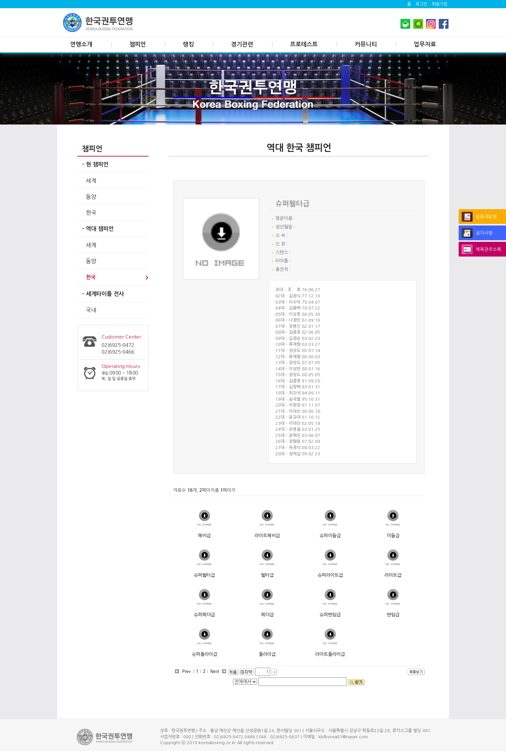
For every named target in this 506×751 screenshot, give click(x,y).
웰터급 (267, 575)
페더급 (267, 614)
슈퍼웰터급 (204, 575)
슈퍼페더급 (204, 614)
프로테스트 (304, 44)
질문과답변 (486, 216)
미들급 (393, 535)
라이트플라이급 (330, 654)
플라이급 (267, 654)
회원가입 (440, 4)
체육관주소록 (488, 249)
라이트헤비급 (267, 535)
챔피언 (137, 44)
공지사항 (484, 233)
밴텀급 (393, 614)
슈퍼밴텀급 (330, 614)
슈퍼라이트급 (330, 575)
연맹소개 (81, 44)
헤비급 (204, 535)
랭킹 (188, 44)
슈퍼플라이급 (204, 654)
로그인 (421, 4)
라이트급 (392, 575)
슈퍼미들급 (330, 535)
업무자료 (425, 44)
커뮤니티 (366, 44)
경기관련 (242, 44)
